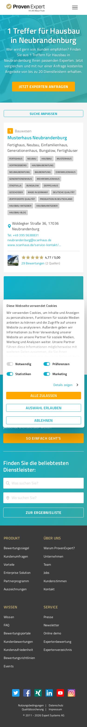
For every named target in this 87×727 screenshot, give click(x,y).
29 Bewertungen (33, 263)
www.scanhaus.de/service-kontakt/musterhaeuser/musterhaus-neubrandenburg (35, 245)
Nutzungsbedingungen (31, 705)
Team (47, 564)
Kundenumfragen (16, 556)
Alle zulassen (43, 395)
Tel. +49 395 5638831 (23, 235)
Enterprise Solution (17, 572)
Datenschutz (55, 705)
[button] (32, 257)
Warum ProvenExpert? (59, 548)
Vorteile (9, 564)
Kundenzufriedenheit (18, 649)
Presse (48, 617)
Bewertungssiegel (16, 548)
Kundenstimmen (55, 581)
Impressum (55, 709)
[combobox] (43, 483)
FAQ (6, 625)
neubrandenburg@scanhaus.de (29, 240)
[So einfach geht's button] (43, 438)
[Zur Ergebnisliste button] (43, 512)
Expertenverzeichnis (58, 649)
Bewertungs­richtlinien (19, 658)
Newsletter (51, 625)
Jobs (47, 572)
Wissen (9, 617)
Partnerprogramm (16, 581)
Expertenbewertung (57, 641)
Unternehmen (54, 556)
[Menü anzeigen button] (74, 7)
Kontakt (49, 589)
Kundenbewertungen (18, 641)
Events (9, 666)
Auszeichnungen (15, 589)
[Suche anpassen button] (43, 113)
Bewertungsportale (17, 633)
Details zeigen (63, 385)
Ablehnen (43, 420)
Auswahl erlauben (43, 407)
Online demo (52, 633)
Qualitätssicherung (33, 709)
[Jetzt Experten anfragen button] (43, 86)
